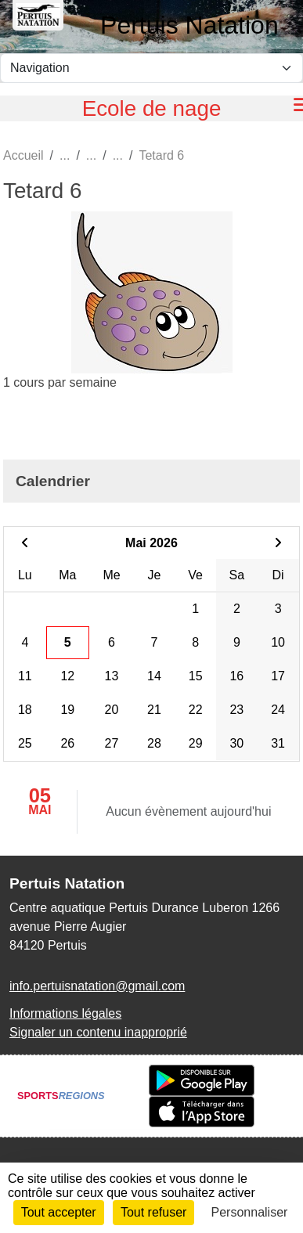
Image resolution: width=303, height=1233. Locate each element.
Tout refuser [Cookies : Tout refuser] (153, 1212)
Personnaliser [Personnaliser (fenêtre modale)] (249, 1212)
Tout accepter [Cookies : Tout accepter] (58, 1212)
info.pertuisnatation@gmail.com (97, 986)
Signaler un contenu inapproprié (98, 1032)
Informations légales (65, 1013)
